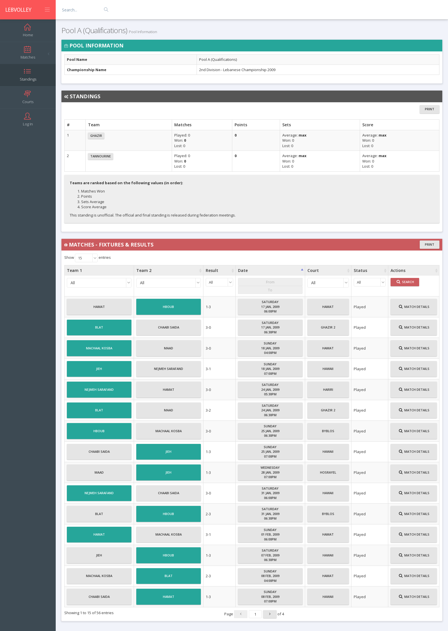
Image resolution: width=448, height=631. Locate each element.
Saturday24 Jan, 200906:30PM (270, 410)
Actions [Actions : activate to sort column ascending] (398, 270)
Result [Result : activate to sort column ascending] (212, 270)
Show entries (87, 258)
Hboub (168, 309)
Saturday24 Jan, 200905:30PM (270, 389)
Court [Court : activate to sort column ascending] (313, 270)
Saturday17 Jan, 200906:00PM (270, 306)
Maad (168, 350)
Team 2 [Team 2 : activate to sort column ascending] (143, 270)
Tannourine (100, 156)
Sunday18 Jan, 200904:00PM (270, 348)
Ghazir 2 (328, 329)
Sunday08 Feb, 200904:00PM (270, 576)
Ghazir (96, 135)
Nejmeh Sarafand (168, 371)
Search (405, 282)
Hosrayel (328, 474)
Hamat (99, 309)
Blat (99, 329)
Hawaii (328, 371)
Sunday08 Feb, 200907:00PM (270, 596)
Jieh (99, 371)
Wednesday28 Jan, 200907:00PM (270, 472)
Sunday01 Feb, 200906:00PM (270, 534)
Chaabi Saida (168, 329)
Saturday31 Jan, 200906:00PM (270, 493)
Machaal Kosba (99, 350)
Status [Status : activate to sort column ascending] (360, 270)
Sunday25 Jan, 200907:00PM (270, 451)
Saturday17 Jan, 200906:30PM (270, 327)
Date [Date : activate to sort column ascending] (243, 270)
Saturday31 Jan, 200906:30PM (270, 513)
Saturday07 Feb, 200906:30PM (270, 555)
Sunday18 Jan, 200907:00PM (270, 369)
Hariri (328, 391)
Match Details (414, 309)
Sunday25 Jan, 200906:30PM (270, 431)
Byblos (328, 433)
